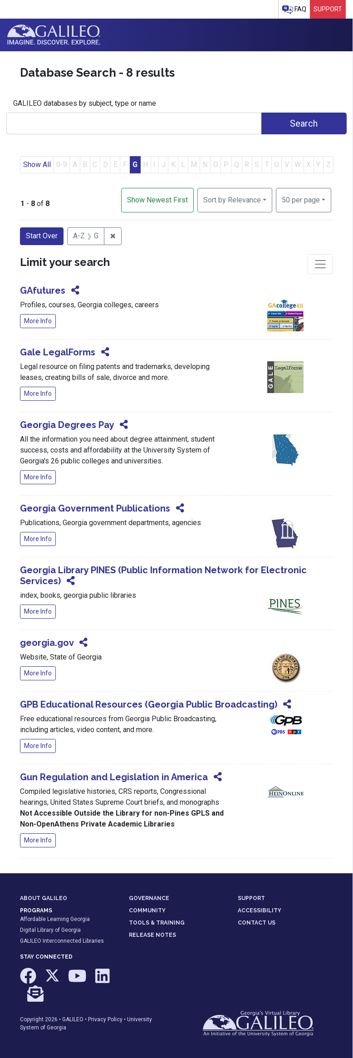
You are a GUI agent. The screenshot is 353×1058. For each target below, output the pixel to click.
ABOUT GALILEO (43, 898)
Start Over (42, 235)
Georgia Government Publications (95, 508)
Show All (37, 164)
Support (328, 9)
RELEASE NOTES (152, 935)
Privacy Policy (105, 1019)
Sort (232, 200)
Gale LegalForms (57, 352)
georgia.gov (47, 642)
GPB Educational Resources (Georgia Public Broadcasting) (148, 704)
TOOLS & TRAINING (157, 923)
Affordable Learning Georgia (55, 919)
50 (301, 199)
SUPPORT (251, 898)
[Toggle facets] (320, 264)
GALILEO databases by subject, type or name (84, 103)
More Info (38, 321)
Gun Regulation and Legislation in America (114, 777)
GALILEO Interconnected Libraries (62, 941)
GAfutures (42, 290)
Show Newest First (157, 200)
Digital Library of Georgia (50, 930)
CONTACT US (256, 923)
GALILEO (72, 1019)
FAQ (294, 9)
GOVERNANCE (149, 898)
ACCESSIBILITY (259, 910)
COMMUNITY (147, 910)
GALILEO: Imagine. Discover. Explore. (53, 35)
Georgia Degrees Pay (67, 424)
